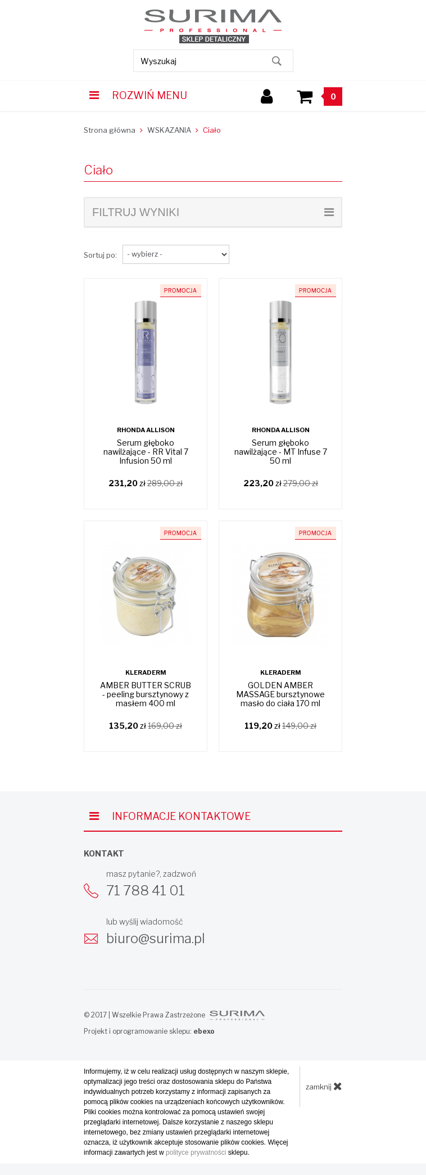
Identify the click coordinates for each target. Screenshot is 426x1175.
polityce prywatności (196, 1152)
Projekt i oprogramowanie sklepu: (149, 1031)
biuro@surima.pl (155, 938)
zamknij (324, 1086)
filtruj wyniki (213, 212)
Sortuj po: (100, 254)
